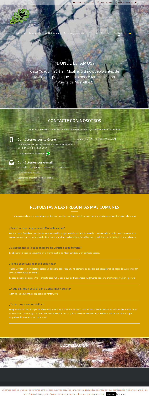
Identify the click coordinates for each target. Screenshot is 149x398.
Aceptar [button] (110, 394)
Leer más (120, 394)
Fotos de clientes (99, 33)
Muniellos (35, 33)
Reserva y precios (73, 33)
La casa (20, 33)
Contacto (119, 33)
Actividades (52, 33)
